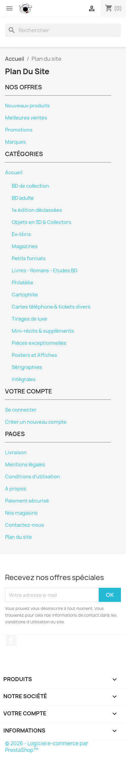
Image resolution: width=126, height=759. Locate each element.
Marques (15, 142)
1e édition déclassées (37, 210)
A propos (15, 488)
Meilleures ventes (26, 117)
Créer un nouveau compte (36, 422)
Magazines (25, 246)
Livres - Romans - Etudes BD (44, 270)
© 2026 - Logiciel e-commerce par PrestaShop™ (46, 747)
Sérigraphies (27, 367)
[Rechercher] (63, 30)
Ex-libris (21, 234)
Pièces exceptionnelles (39, 343)
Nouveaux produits (27, 105)
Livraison (16, 452)
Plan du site (18, 537)
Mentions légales (25, 464)
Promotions (19, 130)
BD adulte (23, 198)
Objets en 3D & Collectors (41, 222)
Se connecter (21, 410)
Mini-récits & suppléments (43, 331)
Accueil (13, 172)
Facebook (11, 640)
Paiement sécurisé (27, 500)
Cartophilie (25, 294)
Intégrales (24, 379)
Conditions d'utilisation (32, 476)
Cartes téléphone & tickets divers (51, 306)
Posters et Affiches (34, 355)
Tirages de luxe (29, 319)
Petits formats (29, 258)
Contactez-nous (24, 525)
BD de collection (30, 186)
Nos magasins (21, 513)
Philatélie (22, 282)
